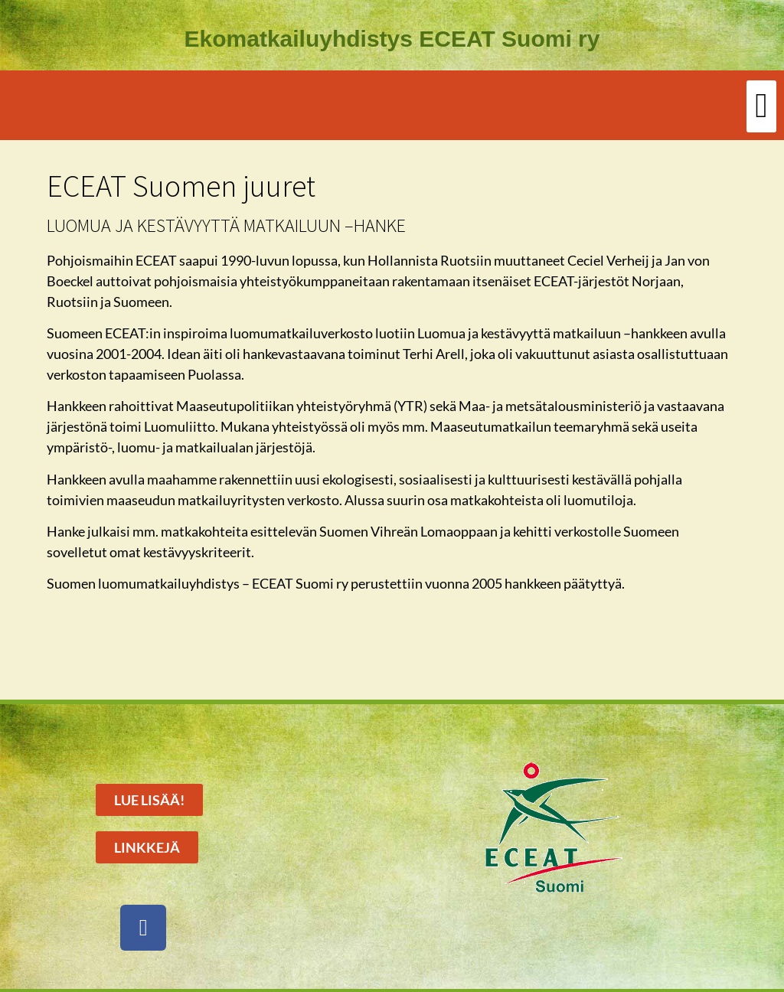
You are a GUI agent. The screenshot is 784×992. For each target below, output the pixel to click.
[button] (761, 106)
